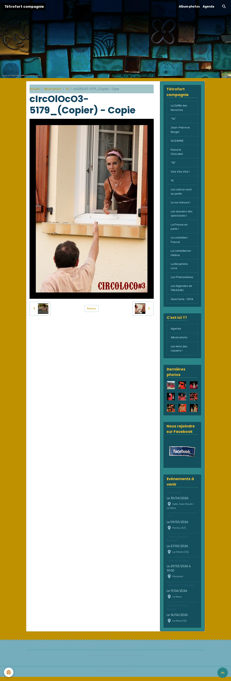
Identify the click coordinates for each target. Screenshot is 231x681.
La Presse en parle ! (179, 229)
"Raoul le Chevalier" (181, 589)
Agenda (208, 6)
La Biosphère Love (179, 269)
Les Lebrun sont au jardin (181, 193)
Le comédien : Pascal (180, 242)
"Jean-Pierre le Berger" (178, 543)
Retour (91, 308)
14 (67, 89)
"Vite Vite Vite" (178, 565)
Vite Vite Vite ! (180, 173)
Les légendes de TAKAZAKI (181, 291)
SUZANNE (177, 141)
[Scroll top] (222, 672)
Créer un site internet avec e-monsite (115, 659)
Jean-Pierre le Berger (180, 130)
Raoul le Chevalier (177, 153)
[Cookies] (9, 672)
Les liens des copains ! (179, 353)
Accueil (34, 89)
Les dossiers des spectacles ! (181, 215)
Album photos (189, 6)
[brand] (24, 6)
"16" (173, 119)
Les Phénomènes (182, 280)
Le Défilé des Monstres (179, 108)
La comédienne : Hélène (181, 256)
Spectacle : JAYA (182, 302)
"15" (173, 164)
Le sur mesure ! (181, 204)
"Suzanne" (174, 497)
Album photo (52, 89)
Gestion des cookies (115, 675)
